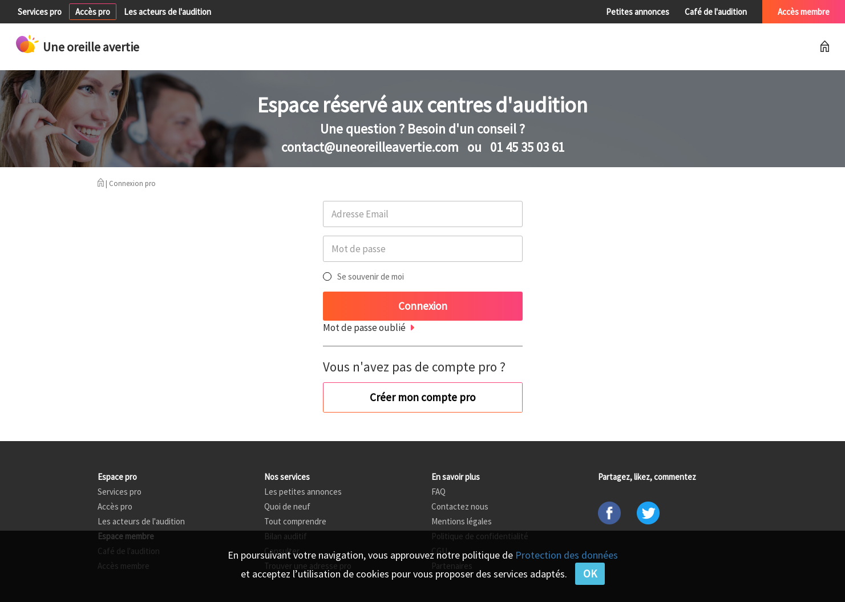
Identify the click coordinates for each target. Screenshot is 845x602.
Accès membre (804, 11)
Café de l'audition (716, 11)
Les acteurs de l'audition (167, 11)
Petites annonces (637, 11)
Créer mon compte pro (422, 397)
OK (590, 573)
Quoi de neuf (287, 506)
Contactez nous (459, 506)
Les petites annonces (303, 491)
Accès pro (92, 11)
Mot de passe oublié (364, 327)
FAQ (438, 491)
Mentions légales (461, 521)
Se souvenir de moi (370, 276)
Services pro (40, 11)
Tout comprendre (295, 521)
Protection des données (566, 554)
